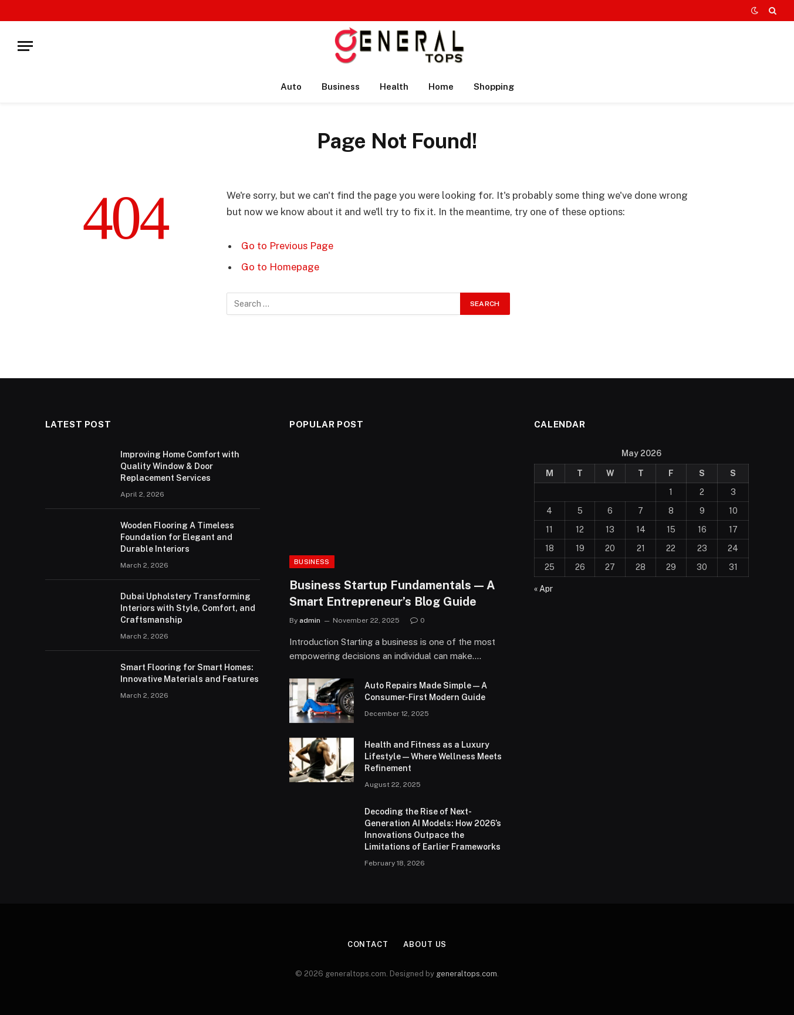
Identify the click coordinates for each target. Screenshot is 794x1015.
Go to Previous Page (287, 246)
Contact (367, 944)
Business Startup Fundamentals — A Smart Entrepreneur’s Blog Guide (392, 593)
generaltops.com (466, 973)
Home (441, 86)
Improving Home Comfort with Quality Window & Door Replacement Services (179, 466)
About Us (425, 944)
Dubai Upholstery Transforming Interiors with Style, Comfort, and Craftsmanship (187, 608)
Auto (291, 86)
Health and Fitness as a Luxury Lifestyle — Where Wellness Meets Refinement (433, 756)
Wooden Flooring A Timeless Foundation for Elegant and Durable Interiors (177, 537)
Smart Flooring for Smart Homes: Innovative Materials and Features (189, 673)
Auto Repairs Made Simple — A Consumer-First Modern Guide (425, 691)
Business (341, 86)
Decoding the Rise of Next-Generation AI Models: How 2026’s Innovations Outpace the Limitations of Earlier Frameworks (432, 829)
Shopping (494, 86)
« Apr (543, 588)
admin (309, 620)
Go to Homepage (280, 267)
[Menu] (25, 46)
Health (394, 86)
